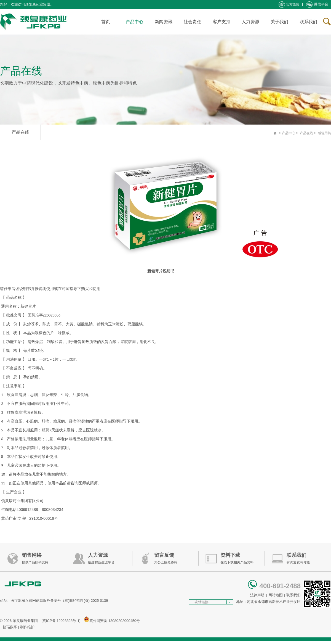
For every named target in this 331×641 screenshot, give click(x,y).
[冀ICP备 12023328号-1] (60, 621)
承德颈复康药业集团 (34, 22)
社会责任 (192, 21)
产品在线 (20, 132)
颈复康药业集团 (25, 621)
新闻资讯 (163, 21)
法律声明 (257, 595)
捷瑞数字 (10, 627)
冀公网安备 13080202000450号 (114, 621)
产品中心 (134, 21)
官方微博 (289, 4)
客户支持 (221, 21)
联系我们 (308, 21)
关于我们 (279, 21)
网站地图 (275, 595)
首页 (105, 21)
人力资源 (250, 21)
